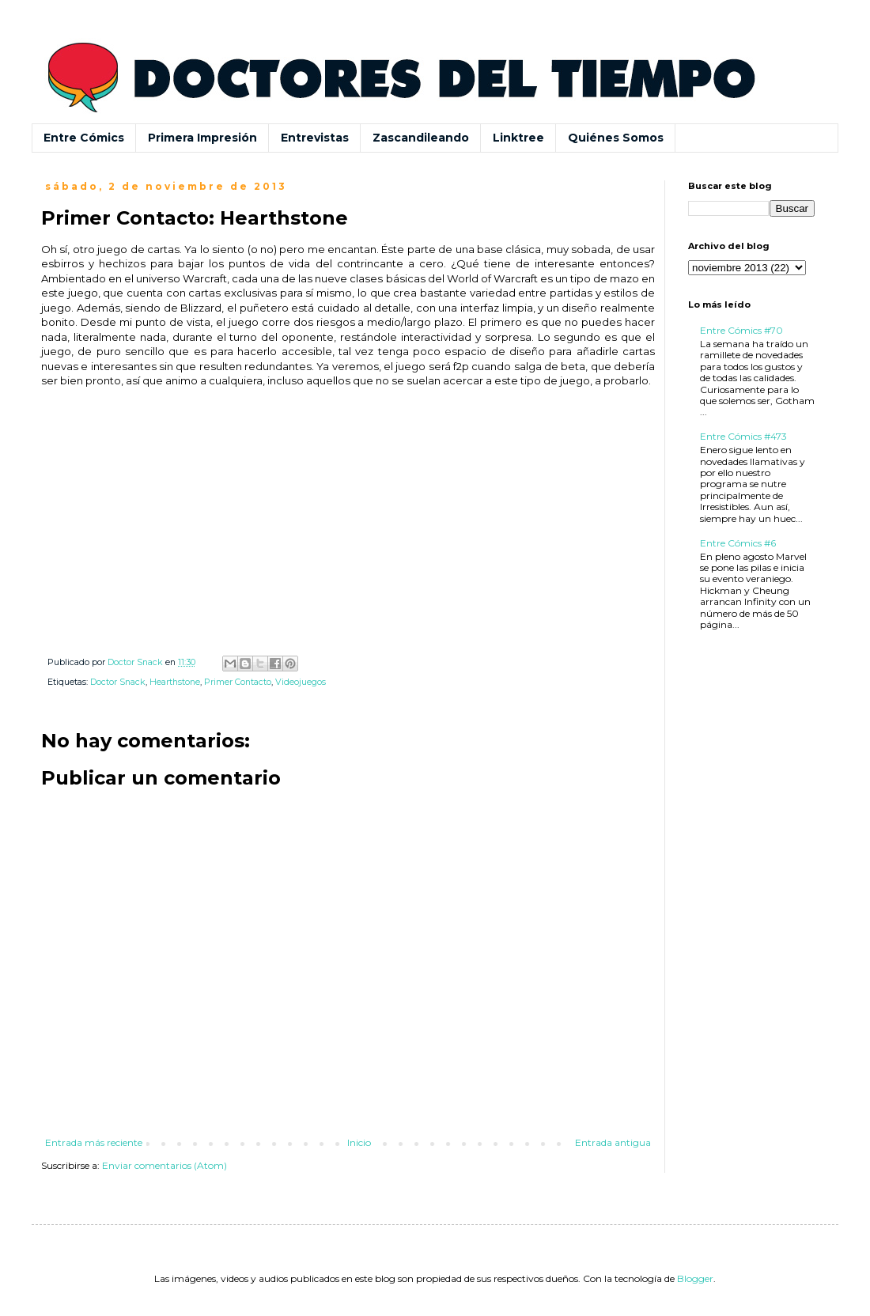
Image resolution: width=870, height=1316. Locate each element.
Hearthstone (174, 682)
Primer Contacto (237, 682)
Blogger (695, 1278)
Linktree (518, 137)
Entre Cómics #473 (743, 436)
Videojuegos (300, 682)
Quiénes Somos (616, 137)
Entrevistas (315, 137)
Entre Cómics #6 (738, 543)
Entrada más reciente (93, 1142)
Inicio (359, 1142)
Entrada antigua (613, 1142)
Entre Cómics (84, 137)
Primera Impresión (202, 137)
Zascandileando (421, 137)
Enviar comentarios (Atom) (164, 1165)
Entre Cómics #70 (741, 330)
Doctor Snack (118, 682)
